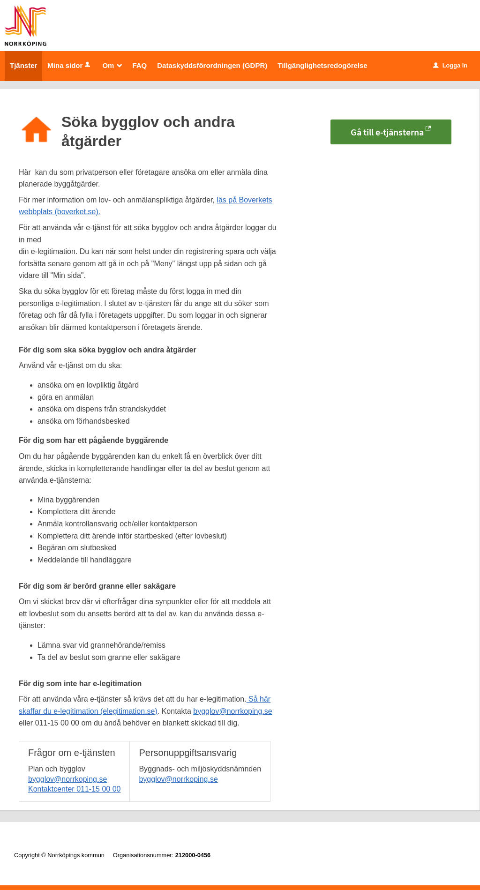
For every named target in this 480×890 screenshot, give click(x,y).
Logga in (450, 65)
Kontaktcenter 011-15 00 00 (74, 789)
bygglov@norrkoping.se (232, 711)
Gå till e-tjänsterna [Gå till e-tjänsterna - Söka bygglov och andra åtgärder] (387, 132)
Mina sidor (69, 65)
